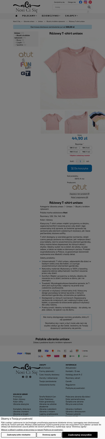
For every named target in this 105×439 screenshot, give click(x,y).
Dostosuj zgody (49, 435)
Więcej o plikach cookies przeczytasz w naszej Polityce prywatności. (32, 429)
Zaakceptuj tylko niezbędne (18, 435)
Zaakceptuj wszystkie (80, 434)
